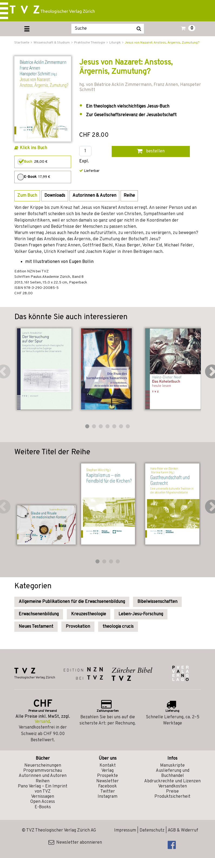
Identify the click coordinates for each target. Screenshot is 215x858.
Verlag (107, 770)
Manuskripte (172, 765)
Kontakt (108, 765)
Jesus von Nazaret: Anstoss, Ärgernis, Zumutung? (162, 43)
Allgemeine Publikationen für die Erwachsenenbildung (72, 602)
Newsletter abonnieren (75, 842)
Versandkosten (172, 786)
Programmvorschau (42, 770)
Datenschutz (152, 830)
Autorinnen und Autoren (43, 776)
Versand (42, 722)
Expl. (84, 161)
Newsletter (107, 781)
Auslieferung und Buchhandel (172, 773)
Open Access (42, 801)
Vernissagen (42, 796)
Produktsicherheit (172, 796)
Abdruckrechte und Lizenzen (172, 781)
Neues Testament (36, 626)
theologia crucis (118, 626)
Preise (172, 791)
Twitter (107, 791)
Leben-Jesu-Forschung (140, 614)
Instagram (107, 796)
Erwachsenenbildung (39, 614)
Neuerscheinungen (42, 765)
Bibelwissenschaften (157, 602)
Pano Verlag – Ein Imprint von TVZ (42, 789)
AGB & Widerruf (183, 830)
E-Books (43, 807)
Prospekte (107, 776)
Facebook (107, 786)
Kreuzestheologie (88, 614)
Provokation (78, 626)
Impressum (125, 830)
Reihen (42, 781)
